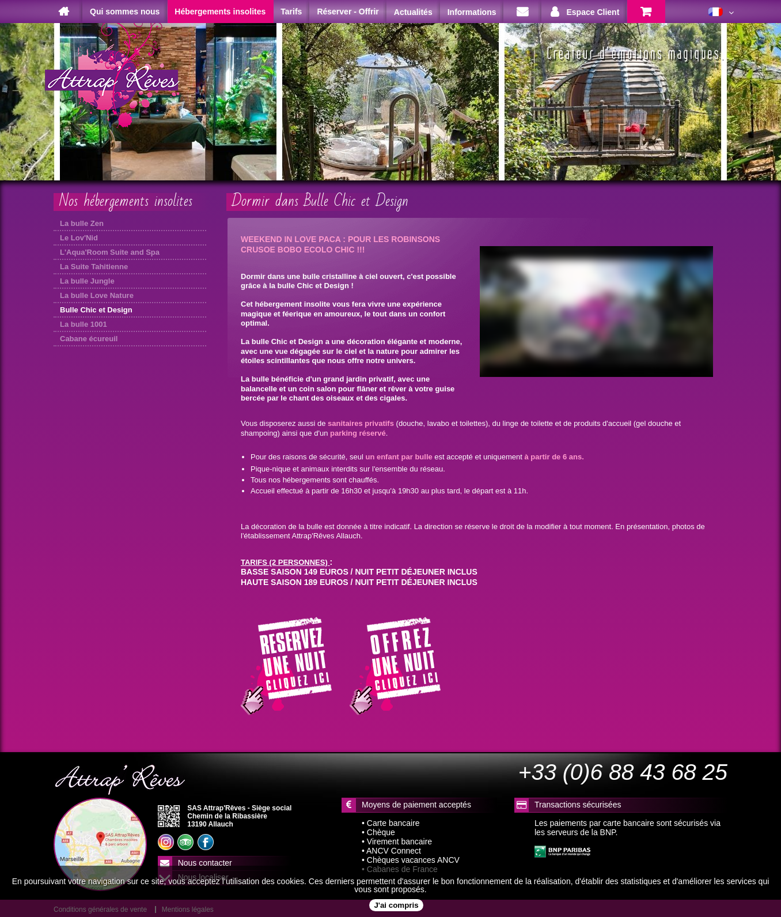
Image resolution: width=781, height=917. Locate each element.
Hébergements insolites (220, 11)
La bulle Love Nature (97, 295)
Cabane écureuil (88, 338)
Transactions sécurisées (577, 804)
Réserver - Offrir (347, 11)
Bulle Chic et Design (96, 309)
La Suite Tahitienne (94, 266)
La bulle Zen (82, 223)
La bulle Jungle (87, 281)
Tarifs (291, 11)
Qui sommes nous (125, 11)
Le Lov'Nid (79, 237)
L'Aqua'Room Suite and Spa (110, 252)
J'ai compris (396, 905)
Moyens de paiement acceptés (416, 804)
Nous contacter (205, 862)
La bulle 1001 (83, 324)
